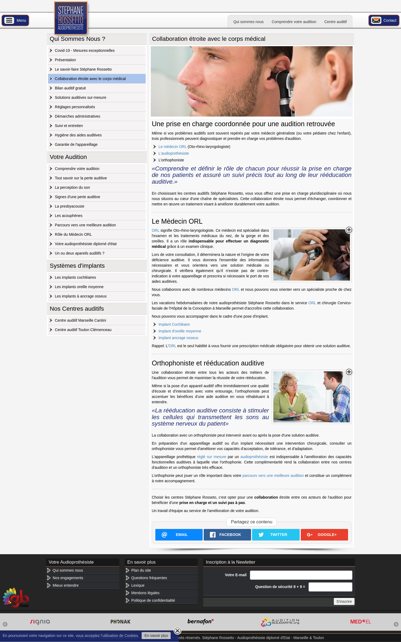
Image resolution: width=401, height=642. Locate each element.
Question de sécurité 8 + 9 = (280, 587)
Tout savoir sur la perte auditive (81, 178)
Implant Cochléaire (174, 324)
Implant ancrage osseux (179, 338)
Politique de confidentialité (153, 600)
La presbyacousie (69, 206)
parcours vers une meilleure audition (273, 475)
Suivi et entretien (69, 126)
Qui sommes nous (248, 22)
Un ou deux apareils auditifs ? (79, 253)
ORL (155, 230)
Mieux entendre (66, 585)
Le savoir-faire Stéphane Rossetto (83, 69)
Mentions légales (145, 593)
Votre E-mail (236, 575)
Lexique (138, 585)
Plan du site (141, 570)
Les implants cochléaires (75, 277)
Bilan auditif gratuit (70, 88)
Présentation (65, 60)
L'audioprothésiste (174, 153)
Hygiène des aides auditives (78, 135)
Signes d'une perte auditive (77, 197)
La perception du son (72, 187)
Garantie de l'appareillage (76, 144)
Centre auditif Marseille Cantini (80, 320)
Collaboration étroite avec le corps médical (90, 79)
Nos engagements (68, 578)
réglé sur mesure (211, 457)
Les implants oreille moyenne (79, 287)
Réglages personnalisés (75, 107)
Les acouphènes (69, 215)
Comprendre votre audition (294, 22)
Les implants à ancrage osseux (81, 296)
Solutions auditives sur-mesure (80, 97)
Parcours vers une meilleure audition (85, 225)
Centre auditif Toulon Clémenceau (83, 330)
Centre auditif (335, 22)
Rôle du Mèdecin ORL (73, 234)
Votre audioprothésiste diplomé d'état (86, 244)
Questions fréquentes (149, 578)
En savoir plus (156, 635)
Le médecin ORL (173, 146)
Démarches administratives (77, 116)
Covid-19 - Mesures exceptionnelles (85, 50)
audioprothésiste (254, 457)
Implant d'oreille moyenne (180, 331)
